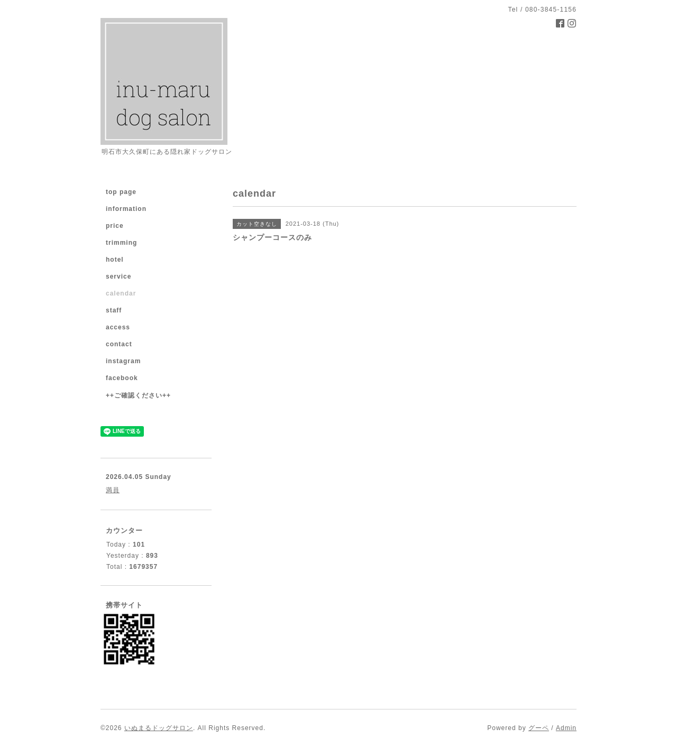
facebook (122, 378)
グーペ (538, 728)
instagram (123, 361)
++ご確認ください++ (138, 395)
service (118, 276)
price (115, 225)
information (126, 209)
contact (119, 344)
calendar (121, 293)
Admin (566, 728)
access (118, 327)
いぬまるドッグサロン (158, 728)
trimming (121, 242)
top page (121, 192)
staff (114, 310)
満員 (113, 490)
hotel (115, 259)
